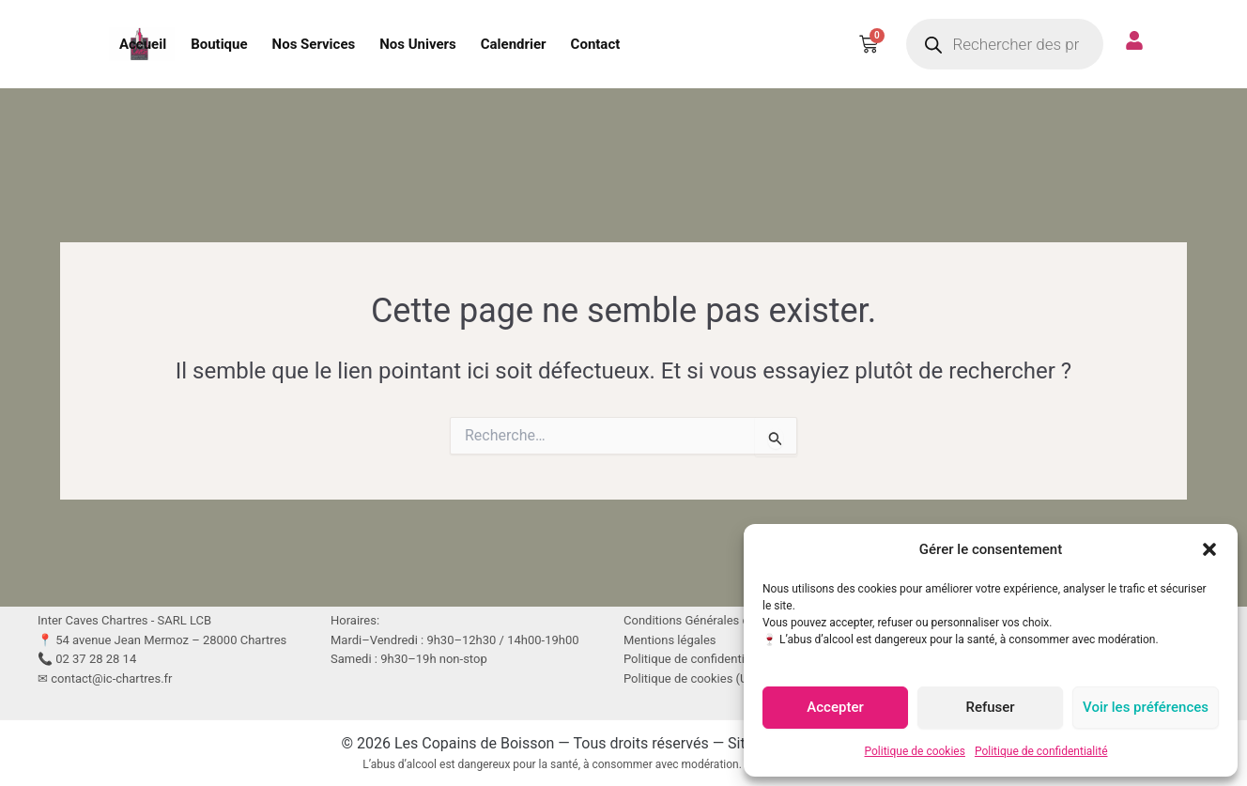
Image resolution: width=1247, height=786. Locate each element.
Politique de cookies (915, 751)
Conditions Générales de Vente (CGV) (724, 620)
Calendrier (514, 44)
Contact (596, 44)
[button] (1209, 549)
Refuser (989, 707)
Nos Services (314, 44)
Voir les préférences (1146, 707)
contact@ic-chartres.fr (111, 678)
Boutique (219, 44)
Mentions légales (670, 640)
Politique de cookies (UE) (691, 678)
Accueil (142, 44)
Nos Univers (417, 44)
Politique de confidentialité (1041, 751)
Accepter (835, 707)
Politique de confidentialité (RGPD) (717, 659)
